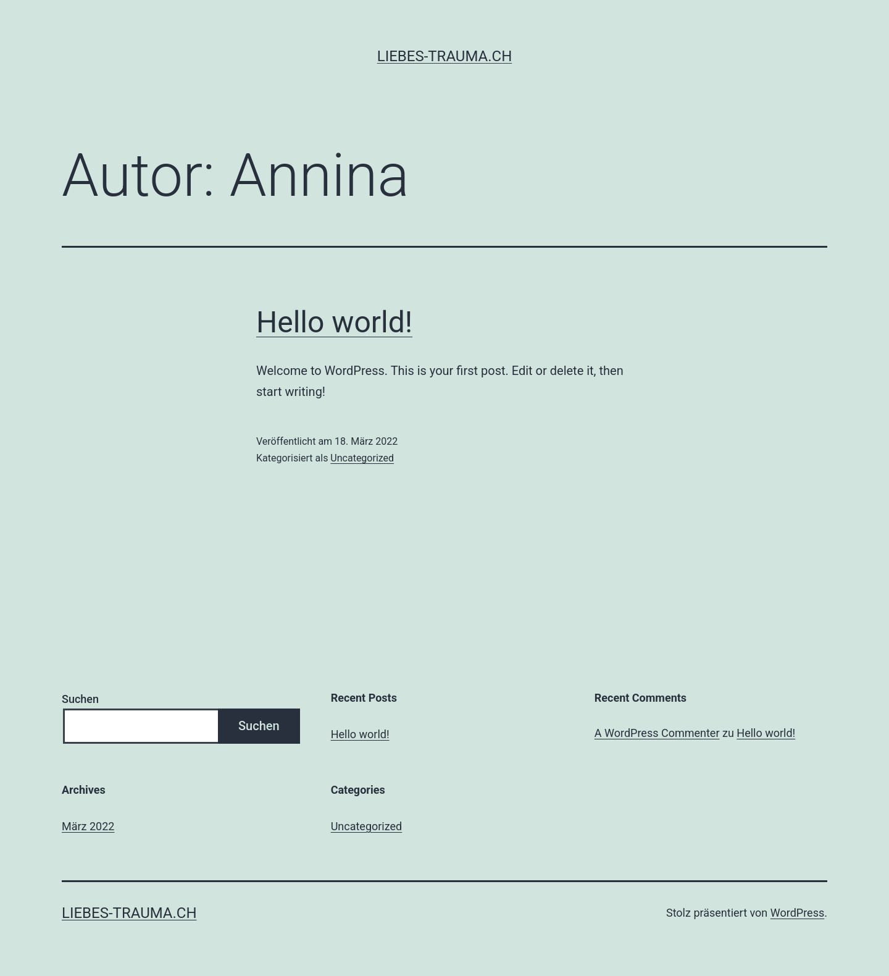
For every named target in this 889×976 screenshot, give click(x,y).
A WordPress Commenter (657, 732)
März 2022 (88, 826)
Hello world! (334, 322)
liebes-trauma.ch (444, 56)
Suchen (80, 698)
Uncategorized (362, 458)
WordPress (797, 912)
